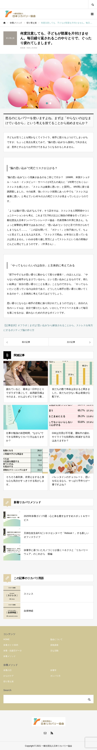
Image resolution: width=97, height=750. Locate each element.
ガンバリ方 (55, 676)
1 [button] (47, 103)
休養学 (53, 670)
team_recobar (32, 48)
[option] (48, 81)
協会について (56, 639)
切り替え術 (8, 681)
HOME (6, 639)
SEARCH (92, 4)
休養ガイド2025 (10, 645)
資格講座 (54, 645)
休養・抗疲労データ (12, 650)
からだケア (8, 676)
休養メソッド (9, 656)
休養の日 (7, 670)
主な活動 (54, 650)
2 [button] (50, 103)
